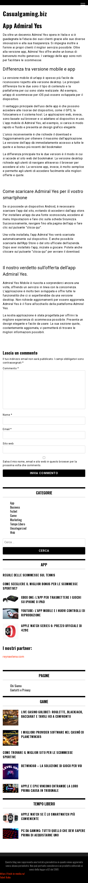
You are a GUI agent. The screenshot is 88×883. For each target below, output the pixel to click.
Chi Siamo (15, 686)
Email (7, 429)
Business (15, 507)
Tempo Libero (17, 524)
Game (13, 515)
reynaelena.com (13, 656)
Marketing (16, 520)
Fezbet (13, 511)
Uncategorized (18, 528)
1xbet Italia (5, 877)
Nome (7, 414)
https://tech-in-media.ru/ (12, 873)
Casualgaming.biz (25, 13)
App (12, 503)
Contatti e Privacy (20, 690)
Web (12, 532)
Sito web (8, 443)
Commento (11, 368)
